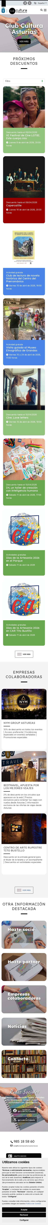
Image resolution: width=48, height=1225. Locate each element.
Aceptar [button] (24, 1210)
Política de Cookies (33, 1204)
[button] (42, 3)
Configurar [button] (24, 1220)
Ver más (24, 41)
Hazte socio (17, 1156)
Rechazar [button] (24, 1215)
